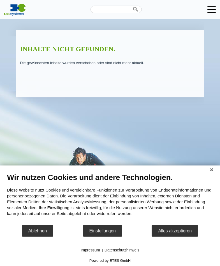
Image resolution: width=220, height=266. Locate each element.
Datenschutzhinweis (122, 250)
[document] (110, 199)
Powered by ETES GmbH (110, 260)
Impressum (90, 250)
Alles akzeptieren (175, 230)
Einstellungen (102, 230)
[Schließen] (211, 169)
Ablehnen (37, 230)
